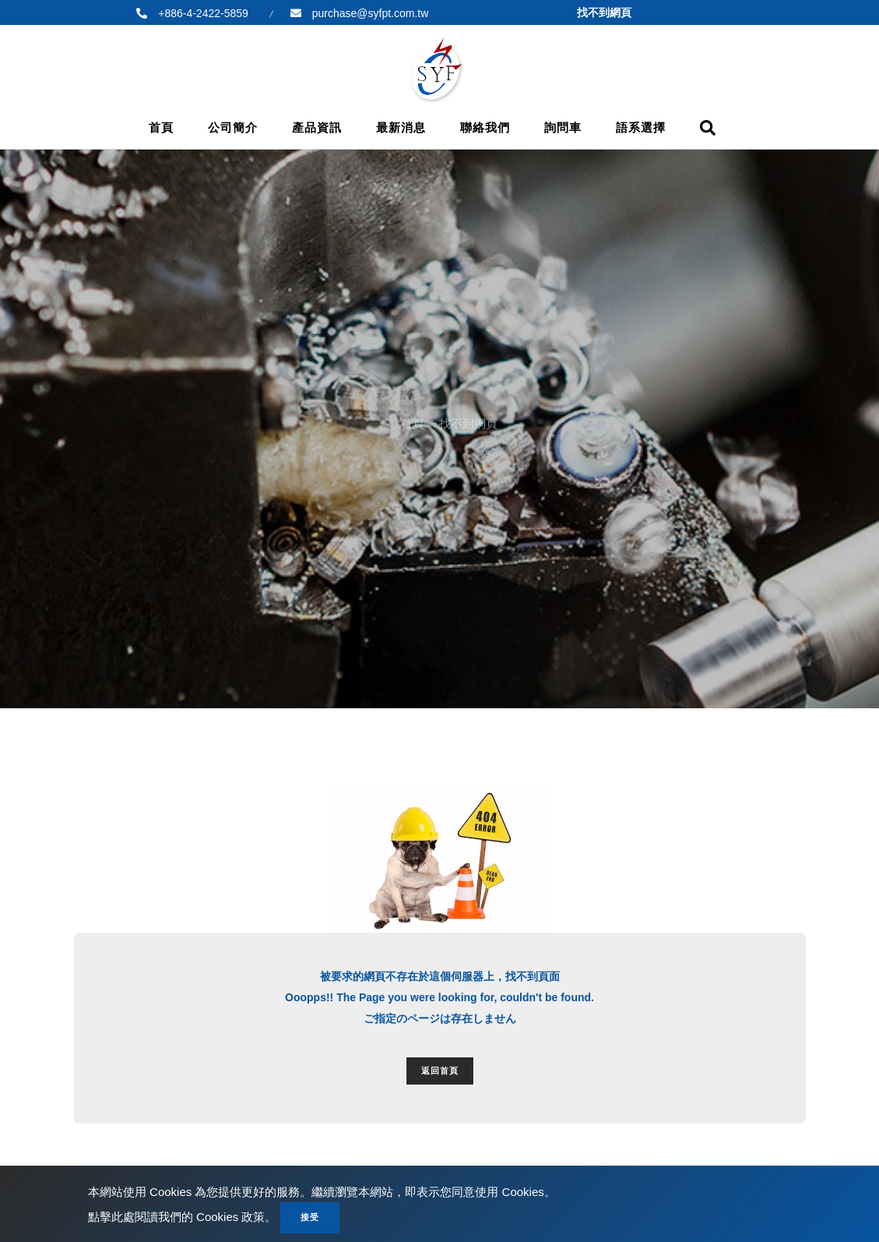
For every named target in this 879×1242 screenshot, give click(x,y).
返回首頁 (440, 1070)
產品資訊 (317, 127)
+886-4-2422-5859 (201, 13)
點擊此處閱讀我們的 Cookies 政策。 (182, 1216)
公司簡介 (233, 127)
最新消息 (401, 127)
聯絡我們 (485, 127)
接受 (310, 1217)
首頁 (161, 127)
